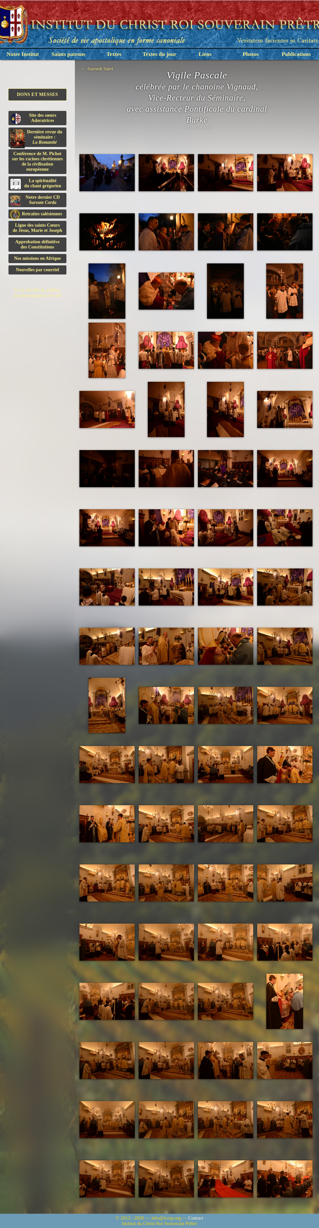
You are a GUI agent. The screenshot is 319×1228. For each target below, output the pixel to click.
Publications (296, 54)
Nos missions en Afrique (37, 258)
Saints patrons (68, 54)
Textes (113, 54)
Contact (195, 1218)
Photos (250, 54)
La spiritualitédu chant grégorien (35, 183)
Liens (205, 54)
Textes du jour (159, 54)
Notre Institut (23, 54)
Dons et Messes (37, 94)
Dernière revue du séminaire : (36, 138)
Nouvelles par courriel (37, 269)
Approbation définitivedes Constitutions (37, 244)
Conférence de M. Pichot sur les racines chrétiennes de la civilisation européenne (37, 161)
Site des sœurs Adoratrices (33, 118)
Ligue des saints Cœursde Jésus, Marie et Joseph (37, 228)
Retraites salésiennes (36, 214)
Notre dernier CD (35, 200)
